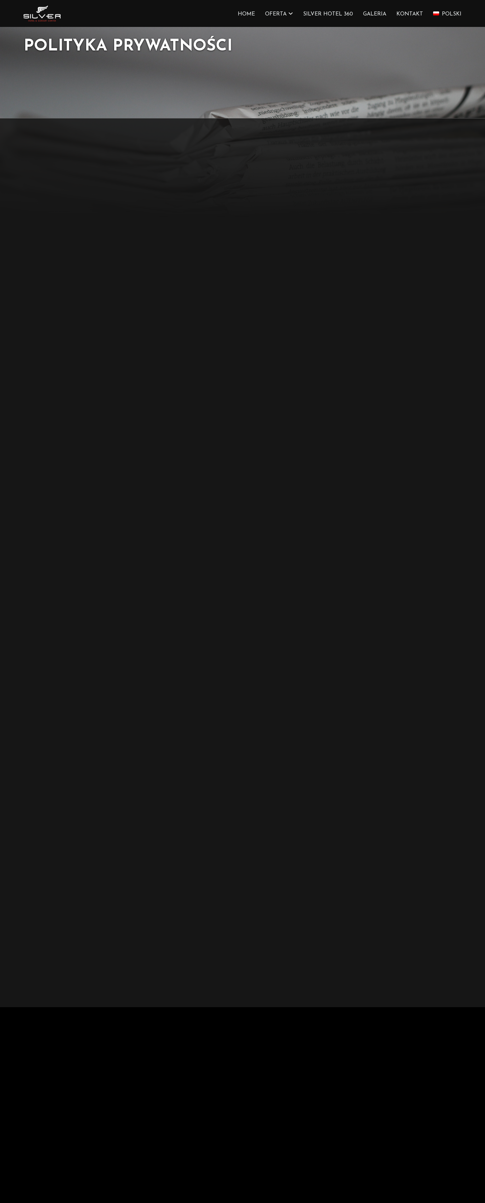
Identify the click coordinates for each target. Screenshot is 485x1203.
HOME (246, 14)
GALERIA (374, 14)
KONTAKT (409, 14)
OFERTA (276, 14)
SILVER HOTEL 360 (328, 14)
